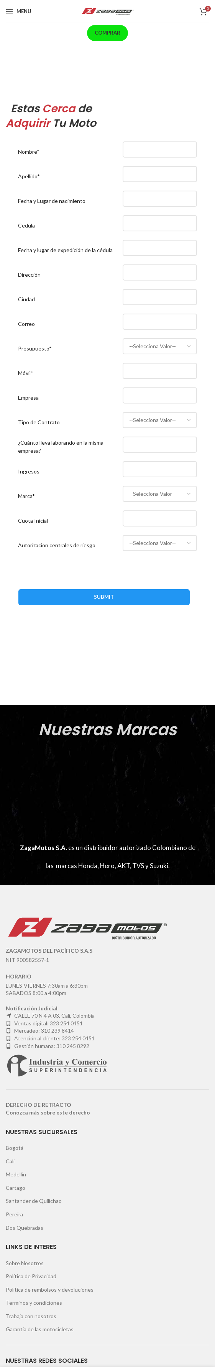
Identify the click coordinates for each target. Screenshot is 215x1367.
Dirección (29, 274)
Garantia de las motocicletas (40, 1329)
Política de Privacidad (31, 1276)
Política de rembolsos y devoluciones (50, 1289)
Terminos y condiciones (34, 1302)
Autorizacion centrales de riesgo (56, 545)
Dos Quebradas (24, 1227)
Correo (26, 324)
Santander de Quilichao (34, 1201)
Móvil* (25, 373)
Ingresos (28, 471)
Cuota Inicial (33, 520)
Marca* (26, 496)
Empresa (28, 397)
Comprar (107, 33)
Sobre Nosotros (25, 1263)
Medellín (16, 1174)
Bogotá (14, 1147)
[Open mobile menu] (18, 11)
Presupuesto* (35, 348)
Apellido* (29, 176)
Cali (10, 1161)
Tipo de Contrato (39, 422)
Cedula (26, 225)
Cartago (15, 1187)
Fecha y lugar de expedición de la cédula (65, 250)
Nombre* (28, 151)
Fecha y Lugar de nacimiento (51, 201)
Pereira (14, 1214)
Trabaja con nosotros (31, 1316)
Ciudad (26, 299)
